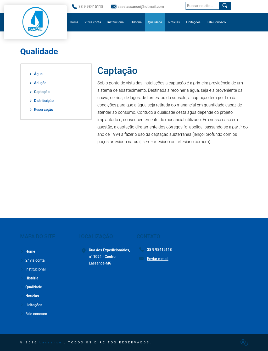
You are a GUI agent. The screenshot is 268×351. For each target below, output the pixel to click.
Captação (39, 92)
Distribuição (41, 100)
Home (74, 22)
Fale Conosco (216, 22)
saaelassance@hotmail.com (137, 6)
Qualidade (155, 22)
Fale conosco (33, 314)
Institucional (116, 22)
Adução (38, 83)
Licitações (193, 22)
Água (36, 74)
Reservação (41, 109)
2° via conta (93, 22)
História (136, 22)
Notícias (174, 22)
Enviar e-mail (157, 259)
